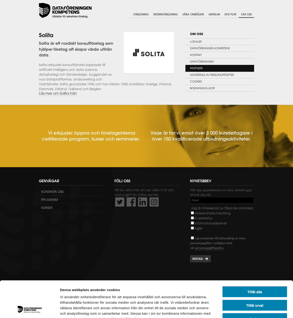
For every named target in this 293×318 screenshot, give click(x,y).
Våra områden (193, 14)
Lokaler (196, 41)
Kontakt (196, 55)
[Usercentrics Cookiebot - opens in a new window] (30, 309)
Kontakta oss (52, 192)
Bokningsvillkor (202, 88)
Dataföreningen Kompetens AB (65, 10)
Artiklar (214, 14)
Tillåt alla (254, 258)
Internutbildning (165, 14)
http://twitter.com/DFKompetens (119, 202)
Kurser (47, 208)
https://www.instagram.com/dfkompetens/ (154, 202)
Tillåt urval (254, 271)
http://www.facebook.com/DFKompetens (131, 202)
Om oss (246, 14)
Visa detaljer (249, 309)
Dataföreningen (202, 61)
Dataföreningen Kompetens (210, 48)
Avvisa (254, 284)
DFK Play (230, 14)
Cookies (196, 81)
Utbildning (141, 14)
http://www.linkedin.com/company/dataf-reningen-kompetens (142, 202)
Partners (196, 68)
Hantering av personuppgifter (212, 75)
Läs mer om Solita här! (58, 93)
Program (49, 200)
